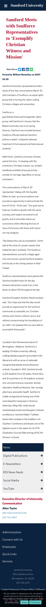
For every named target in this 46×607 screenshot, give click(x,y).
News (6, 447)
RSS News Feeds (13, 472)
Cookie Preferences (10, 589)
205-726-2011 (23, 582)
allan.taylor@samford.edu (14, 512)
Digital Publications (15, 455)
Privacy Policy (27, 589)
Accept (24, 602)
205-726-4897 (9, 517)
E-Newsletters (12, 464)
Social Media (11, 480)
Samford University (23, 569)
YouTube (8, 488)
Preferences (35, 602)
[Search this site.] (23, 16)
